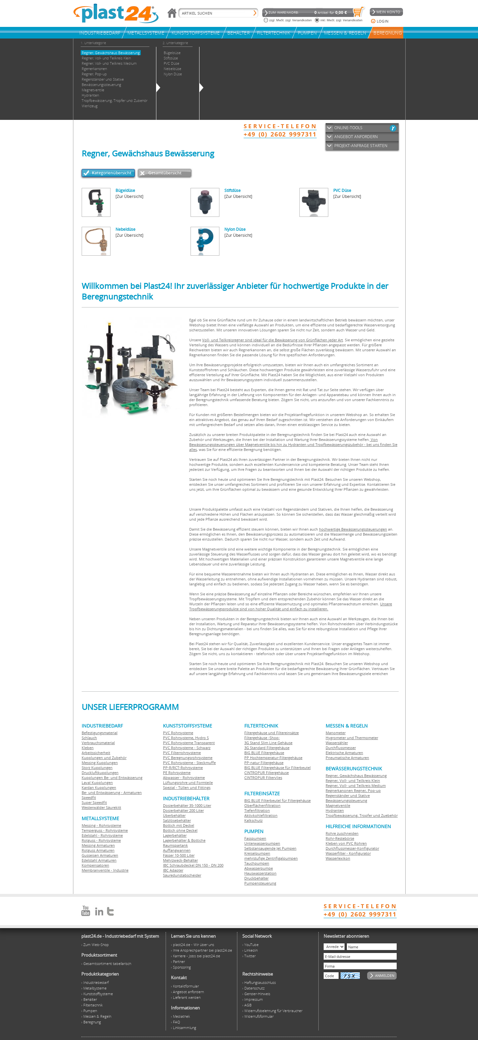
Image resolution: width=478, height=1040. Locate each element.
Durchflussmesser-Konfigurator (352, 848)
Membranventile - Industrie (105, 870)
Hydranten (335, 810)
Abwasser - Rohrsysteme (184, 777)
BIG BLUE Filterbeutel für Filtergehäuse (277, 800)
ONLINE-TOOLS (348, 127)
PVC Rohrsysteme (178, 732)
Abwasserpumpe (258, 868)
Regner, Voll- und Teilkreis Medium (356, 785)
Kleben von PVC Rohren (346, 843)
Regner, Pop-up (367, 790)
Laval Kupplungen (97, 782)
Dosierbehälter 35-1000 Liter (187, 805)
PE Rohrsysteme (177, 772)
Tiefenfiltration (257, 810)
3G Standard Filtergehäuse (266, 747)
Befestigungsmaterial (100, 732)
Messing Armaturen (98, 845)
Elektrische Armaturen (344, 752)
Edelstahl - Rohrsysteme (102, 835)
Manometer (336, 732)
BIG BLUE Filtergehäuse (264, 752)
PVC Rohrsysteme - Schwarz (186, 747)
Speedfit (89, 797)
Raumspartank (175, 845)
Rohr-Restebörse (340, 838)
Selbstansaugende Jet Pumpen (270, 848)
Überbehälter (174, 815)
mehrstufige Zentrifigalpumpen (271, 858)
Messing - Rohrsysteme (101, 825)
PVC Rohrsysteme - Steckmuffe (189, 762)
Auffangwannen (177, 850)
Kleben (88, 747)
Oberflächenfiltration (262, 805)
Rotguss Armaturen (98, 850)
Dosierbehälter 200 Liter (183, 810)
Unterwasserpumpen (262, 843)
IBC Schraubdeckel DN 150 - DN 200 (193, 865)
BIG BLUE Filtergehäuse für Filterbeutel (277, 767)
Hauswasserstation (260, 873)
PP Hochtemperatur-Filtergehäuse (273, 757)
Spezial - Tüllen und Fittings (186, 787)
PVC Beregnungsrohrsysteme (187, 757)
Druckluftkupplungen (100, 772)
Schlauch (89, 737)
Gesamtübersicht (165, 173)
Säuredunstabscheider (182, 875)
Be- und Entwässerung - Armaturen (112, 792)
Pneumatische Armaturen (347, 757)
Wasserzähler (337, 742)
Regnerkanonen (339, 790)
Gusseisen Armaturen (100, 855)
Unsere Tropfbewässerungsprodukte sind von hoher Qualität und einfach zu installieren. (290, 606)
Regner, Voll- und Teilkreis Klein (353, 780)
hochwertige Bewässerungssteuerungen (353, 529)
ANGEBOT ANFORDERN (356, 136)
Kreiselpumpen (257, 853)
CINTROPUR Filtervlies (263, 777)
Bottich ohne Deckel (180, 830)
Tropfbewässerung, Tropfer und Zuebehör (362, 815)
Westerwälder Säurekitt (101, 807)
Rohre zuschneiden (342, 833)
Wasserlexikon (338, 858)
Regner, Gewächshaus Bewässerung (356, 775)
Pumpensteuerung (260, 883)
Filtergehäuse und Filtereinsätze (271, 732)
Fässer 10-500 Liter (179, 855)
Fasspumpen (255, 838)
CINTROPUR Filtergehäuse (266, 772)
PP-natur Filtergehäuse (263, 762)
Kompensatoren (95, 865)
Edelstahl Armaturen (99, 860)
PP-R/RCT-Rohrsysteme (183, 767)
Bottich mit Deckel (178, 825)
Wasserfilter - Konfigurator (348, 853)
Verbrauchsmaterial (98, 742)
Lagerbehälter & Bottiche (184, 840)
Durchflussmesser (341, 747)
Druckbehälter (256, 878)
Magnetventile (338, 805)
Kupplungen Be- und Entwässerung (112, 777)
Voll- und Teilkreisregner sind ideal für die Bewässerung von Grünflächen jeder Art (272, 339)
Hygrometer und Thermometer (352, 737)
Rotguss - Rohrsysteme (101, 840)
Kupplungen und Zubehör (104, 757)
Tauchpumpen (256, 863)
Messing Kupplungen (100, 762)
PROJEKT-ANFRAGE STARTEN (360, 145)
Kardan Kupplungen (99, 787)
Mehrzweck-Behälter (180, 860)
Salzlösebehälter (177, 820)
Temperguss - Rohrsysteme (105, 830)
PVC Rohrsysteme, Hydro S (186, 737)
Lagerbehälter (175, 835)
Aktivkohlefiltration (261, 815)
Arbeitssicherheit (96, 752)
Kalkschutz (253, 820)
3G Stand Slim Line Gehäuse (268, 742)
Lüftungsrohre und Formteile (188, 782)
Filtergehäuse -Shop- (262, 737)
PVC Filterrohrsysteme (182, 752)
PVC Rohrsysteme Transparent (189, 742)
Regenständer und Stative (348, 795)
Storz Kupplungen (97, 767)
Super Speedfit (94, 802)
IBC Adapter (173, 870)
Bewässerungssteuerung (346, 800)
